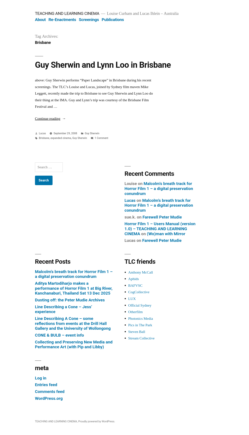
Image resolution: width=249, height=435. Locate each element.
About (40, 19)
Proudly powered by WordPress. (96, 421)
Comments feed (50, 391)
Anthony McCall (140, 272)
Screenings (89, 19)
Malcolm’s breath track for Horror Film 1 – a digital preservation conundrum (158, 188)
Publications (113, 19)
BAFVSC (135, 285)
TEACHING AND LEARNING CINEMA (67, 13)
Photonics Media (140, 318)
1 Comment (101, 138)
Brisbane (44, 138)
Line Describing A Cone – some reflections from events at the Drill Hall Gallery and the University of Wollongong (73, 323)
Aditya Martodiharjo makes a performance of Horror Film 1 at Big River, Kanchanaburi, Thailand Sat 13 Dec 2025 (73, 288)
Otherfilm (135, 312)
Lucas (42, 133)
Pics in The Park (140, 325)
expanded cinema (61, 138)
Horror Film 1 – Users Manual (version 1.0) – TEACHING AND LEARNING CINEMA (159, 228)
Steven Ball (136, 331)
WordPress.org (49, 398)
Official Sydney (139, 305)
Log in (40, 378)
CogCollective (138, 292)
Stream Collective (141, 338)
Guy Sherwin (92, 133)
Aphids (133, 279)
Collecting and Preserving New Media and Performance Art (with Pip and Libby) (74, 344)
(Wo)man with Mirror (166, 233)
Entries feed (46, 384)
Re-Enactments (62, 19)
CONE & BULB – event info (59, 335)
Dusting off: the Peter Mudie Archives (70, 300)
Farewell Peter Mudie (162, 217)
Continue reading (50, 118)
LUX (132, 298)
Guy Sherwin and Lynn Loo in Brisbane (103, 65)
